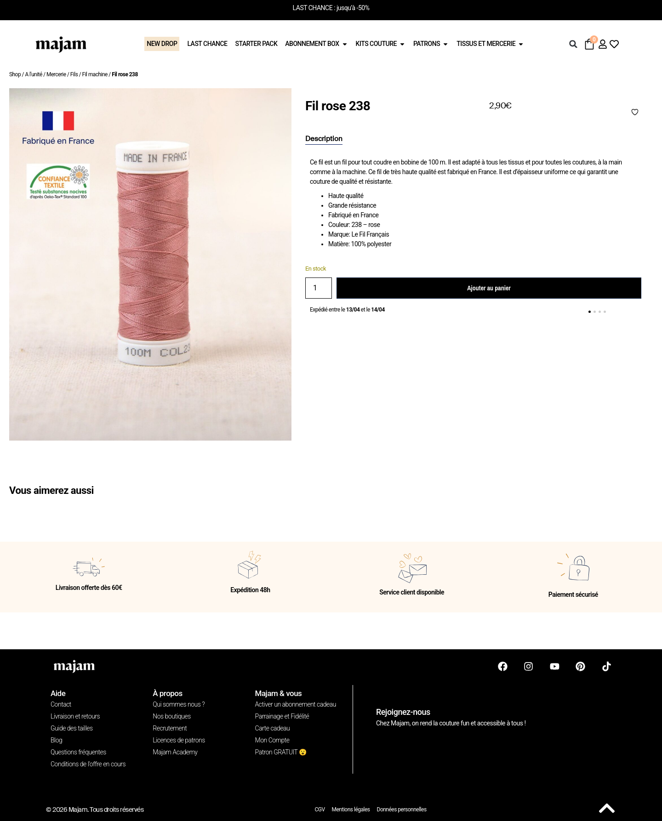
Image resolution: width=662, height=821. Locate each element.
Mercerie (56, 74)
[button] (573, 44)
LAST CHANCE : (314, 7)
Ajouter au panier (488, 288)
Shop (15, 74)
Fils (74, 74)
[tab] (323, 139)
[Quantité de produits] (318, 288)
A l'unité (33, 74)
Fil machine (95, 74)
